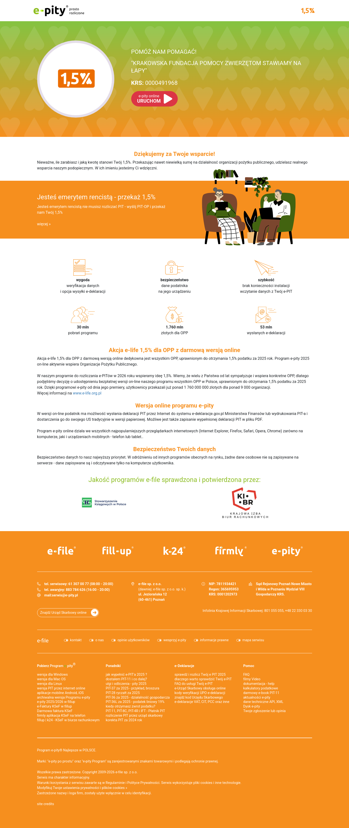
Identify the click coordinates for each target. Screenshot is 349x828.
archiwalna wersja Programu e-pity (63, 697)
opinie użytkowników (133, 640)
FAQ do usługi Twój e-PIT (194, 684)
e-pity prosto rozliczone (59, 10)
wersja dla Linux (49, 684)
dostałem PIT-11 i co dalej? (126, 679)
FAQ (246, 675)
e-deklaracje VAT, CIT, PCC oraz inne (202, 702)
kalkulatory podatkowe (260, 688)
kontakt (76, 640)
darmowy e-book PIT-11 (261, 693)
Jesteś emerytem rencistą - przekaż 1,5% (96, 197)
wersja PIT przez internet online (61, 688)
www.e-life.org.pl (87, 393)
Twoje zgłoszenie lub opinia (264, 711)
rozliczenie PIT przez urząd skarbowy (134, 716)
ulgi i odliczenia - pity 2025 (126, 684)
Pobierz (56, 665)
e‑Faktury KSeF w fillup (54, 706)
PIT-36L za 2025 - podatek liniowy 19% (135, 702)
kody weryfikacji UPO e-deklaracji (200, 693)
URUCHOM (149, 99)
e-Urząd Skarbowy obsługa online (200, 688)
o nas (99, 640)
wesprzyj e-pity (174, 640)
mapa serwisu (253, 640)
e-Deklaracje (184, 666)
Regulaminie (115, 783)
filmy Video (251, 679)
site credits (45, 804)
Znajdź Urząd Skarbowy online (63, 613)
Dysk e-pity (251, 706)
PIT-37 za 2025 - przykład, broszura (132, 688)
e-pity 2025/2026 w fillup (56, 702)
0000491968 (154, 83)
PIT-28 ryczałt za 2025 (123, 693)
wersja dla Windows (52, 675)
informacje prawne (214, 640)
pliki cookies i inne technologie (216, 783)
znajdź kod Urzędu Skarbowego (199, 697)
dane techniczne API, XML (263, 702)
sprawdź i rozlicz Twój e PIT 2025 (200, 675)
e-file (43, 640)
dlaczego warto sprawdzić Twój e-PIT (203, 679)
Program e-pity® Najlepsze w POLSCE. (66, 750)
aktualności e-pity (256, 697)
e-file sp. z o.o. (127, 772)
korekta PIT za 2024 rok (124, 720)
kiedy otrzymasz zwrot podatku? (130, 706)
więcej (42, 224)
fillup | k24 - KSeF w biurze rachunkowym (68, 720)
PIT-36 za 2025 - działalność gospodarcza (138, 697)
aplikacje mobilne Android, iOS (60, 693)
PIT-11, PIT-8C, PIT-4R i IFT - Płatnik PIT (135, 711)
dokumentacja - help (258, 684)
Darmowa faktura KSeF (55, 711)
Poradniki (113, 666)
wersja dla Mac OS (51, 679)
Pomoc (248, 666)
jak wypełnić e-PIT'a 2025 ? (126, 675)
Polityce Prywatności (143, 783)
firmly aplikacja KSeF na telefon (61, 716)
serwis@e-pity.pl (65, 595)
